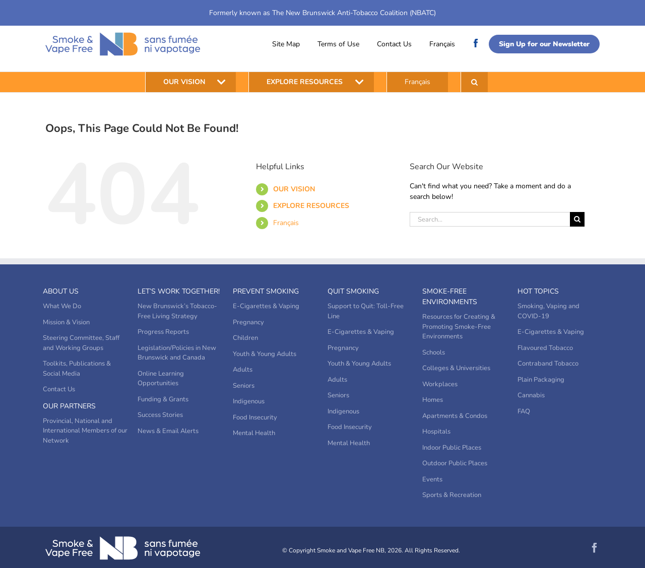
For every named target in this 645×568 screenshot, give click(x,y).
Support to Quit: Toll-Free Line (366, 311)
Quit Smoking (353, 291)
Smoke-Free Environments (449, 297)
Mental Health (254, 433)
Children (245, 337)
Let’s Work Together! (179, 291)
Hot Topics (538, 291)
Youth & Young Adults (264, 354)
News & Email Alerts (168, 431)
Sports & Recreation (451, 495)
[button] (474, 82)
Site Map (286, 44)
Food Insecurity (255, 417)
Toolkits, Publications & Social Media (77, 368)
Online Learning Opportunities (161, 378)
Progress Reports (163, 331)
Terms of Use (338, 44)
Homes (432, 399)
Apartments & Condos (454, 415)
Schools (433, 352)
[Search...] (490, 219)
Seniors (243, 385)
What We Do (62, 306)
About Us (61, 291)
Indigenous (249, 401)
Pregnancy (248, 322)
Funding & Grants (163, 399)
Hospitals (436, 431)
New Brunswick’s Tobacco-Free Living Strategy (177, 311)
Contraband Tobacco (548, 363)
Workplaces (440, 384)
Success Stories (160, 414)
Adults (242, 369)
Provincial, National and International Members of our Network (85, 430)
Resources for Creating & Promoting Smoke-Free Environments (458, 326)
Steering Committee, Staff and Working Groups (81, 342)
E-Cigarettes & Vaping (266, 306)
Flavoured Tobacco (545, 347)
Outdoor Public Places (454, 463)
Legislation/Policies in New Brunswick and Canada (177, 353)
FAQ (524, 411)
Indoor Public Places (451, 447)
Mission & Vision (66, 322)
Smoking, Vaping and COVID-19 (548, 311)
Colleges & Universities (456, 368)
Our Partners (69, 406)
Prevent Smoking (266, 291)
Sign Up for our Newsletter (544, 44)
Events (432, 479)
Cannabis (531, 395)
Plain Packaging (541, 379)
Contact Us (394, 44)
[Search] (577, 219)
